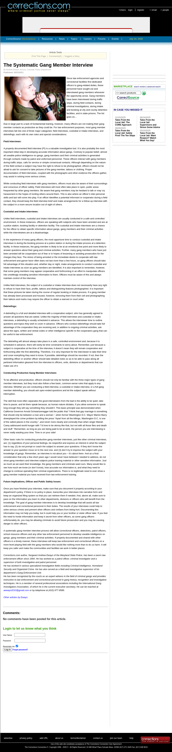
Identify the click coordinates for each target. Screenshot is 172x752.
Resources (47, 39)
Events (115, 39)
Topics (74, 39)
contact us (98, 738)
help (131, 738)
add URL (44, 738)
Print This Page (39, 56)
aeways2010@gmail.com (16, 590)
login (130, 10)
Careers (88, 39)
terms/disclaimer (78, 738)
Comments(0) (55, 56)
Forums (101, 39)
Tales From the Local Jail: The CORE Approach (123, 122)
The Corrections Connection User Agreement (104, 744)
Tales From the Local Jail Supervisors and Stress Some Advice (150, 124)
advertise (8, 738)
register (140, 10)
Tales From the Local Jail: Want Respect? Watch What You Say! (148, 137)
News (62, 39)
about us (59, 738)
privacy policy (26, 738)
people (166, 10)
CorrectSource (21, 39)
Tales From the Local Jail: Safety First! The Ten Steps (125, 133)
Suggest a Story (71, 56)
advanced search (154, 87)
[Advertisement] (34, 692)
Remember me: (9, 647)
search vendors (140, 87)
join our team (116, 738)
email (154, 10)
